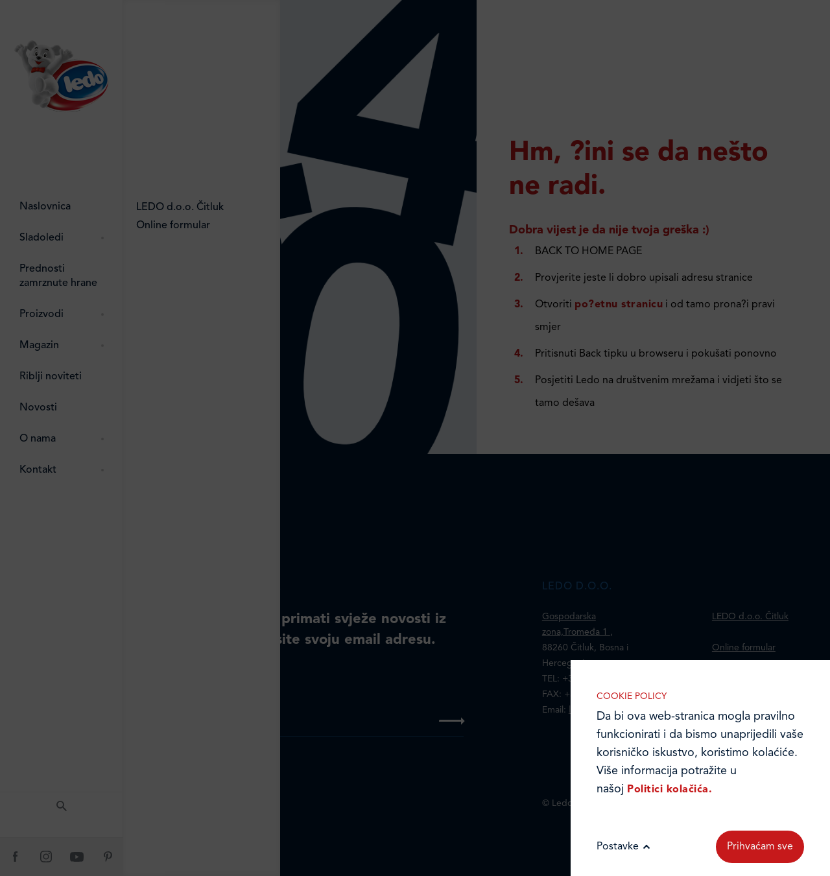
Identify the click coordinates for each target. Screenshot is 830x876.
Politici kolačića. (669, 790)
